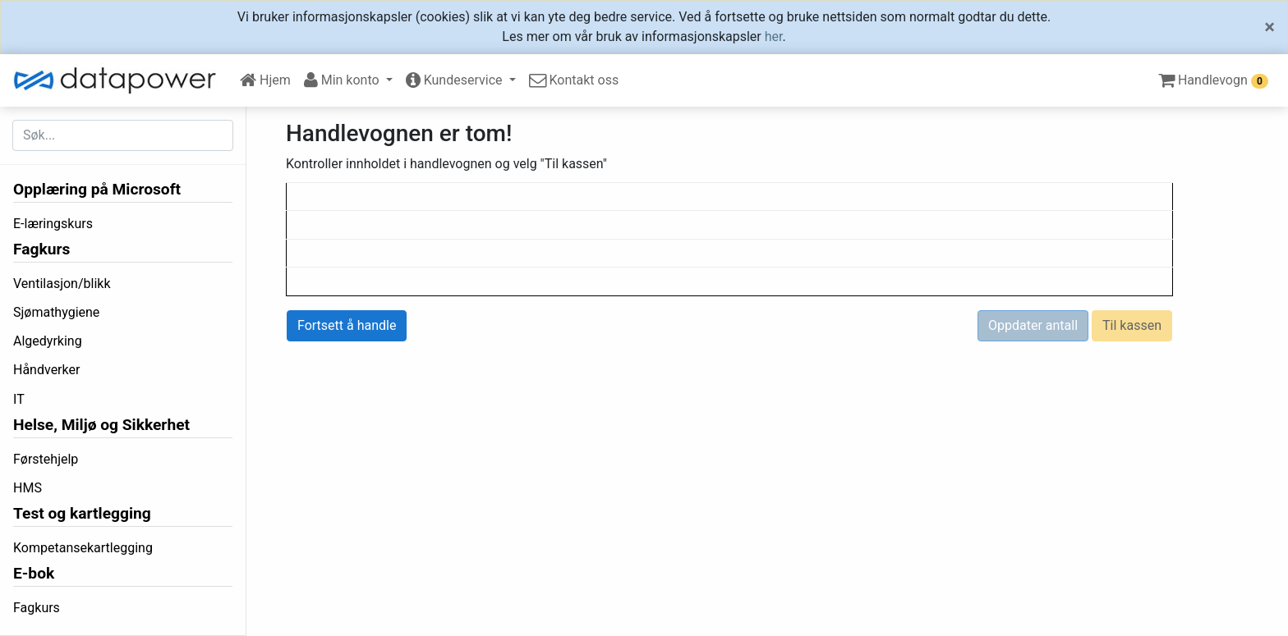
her (774, 36)
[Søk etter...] (122, 135)
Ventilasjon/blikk (62, 283)
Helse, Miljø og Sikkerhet (101, 424)
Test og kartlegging (82, 513)
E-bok (33, 573)
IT (19, 399)
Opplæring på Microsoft (97, 189)
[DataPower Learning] (120, 80)
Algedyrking (47, 341)
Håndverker (46, 369)
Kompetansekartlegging (83, 548)
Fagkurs (41, 249)
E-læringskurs (53, 223)
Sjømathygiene (56, 312)
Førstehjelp (45, 459)
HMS (27, 488)
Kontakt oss (574, 80)
